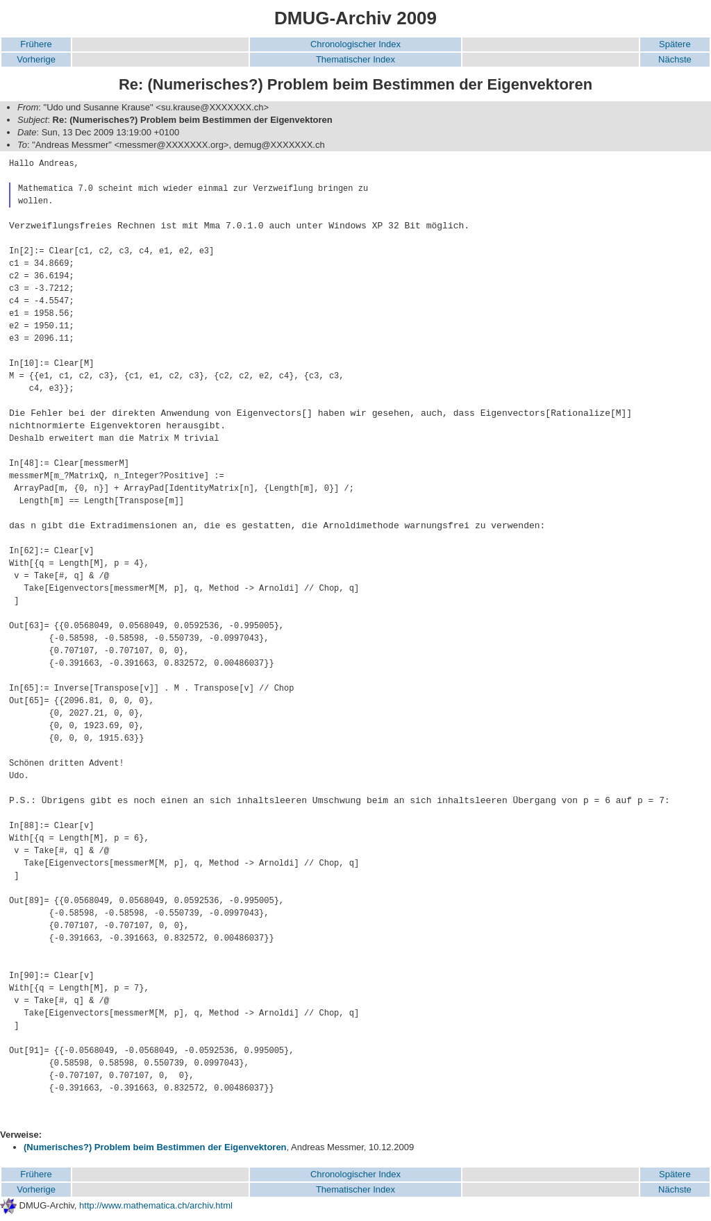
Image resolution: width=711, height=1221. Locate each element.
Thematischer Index (355, 59)
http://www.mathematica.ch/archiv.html (156, 1205)
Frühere (36, 44)
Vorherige (36, 59)
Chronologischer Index (355, 44)
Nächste (675, 59)
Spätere (675, 44)
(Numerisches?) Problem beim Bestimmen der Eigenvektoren (155, 1147)
